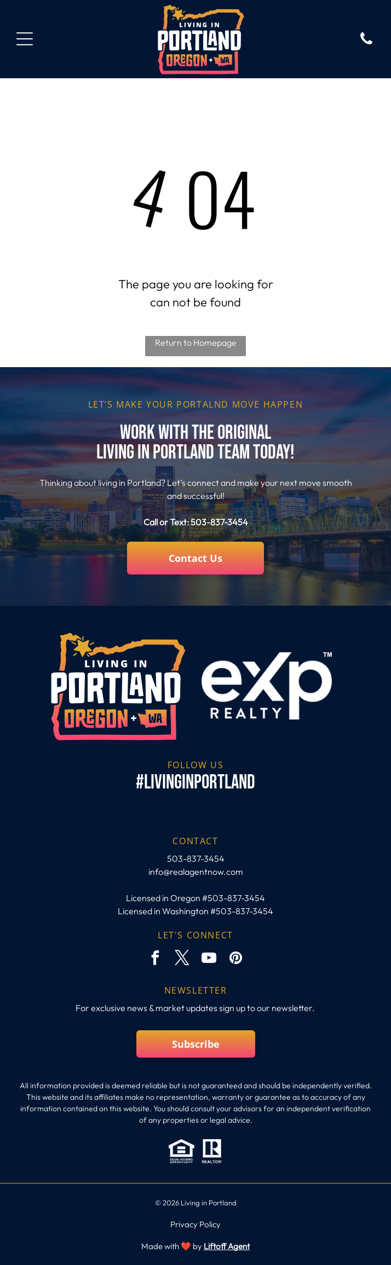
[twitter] (182, 959)
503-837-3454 (219, 522)
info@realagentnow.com (195, 871)
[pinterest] (236, 959)
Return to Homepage (196, 342)
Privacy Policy (195, 1224)
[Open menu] (24, 39)
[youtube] (209, 959)
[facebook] (155, 959)
